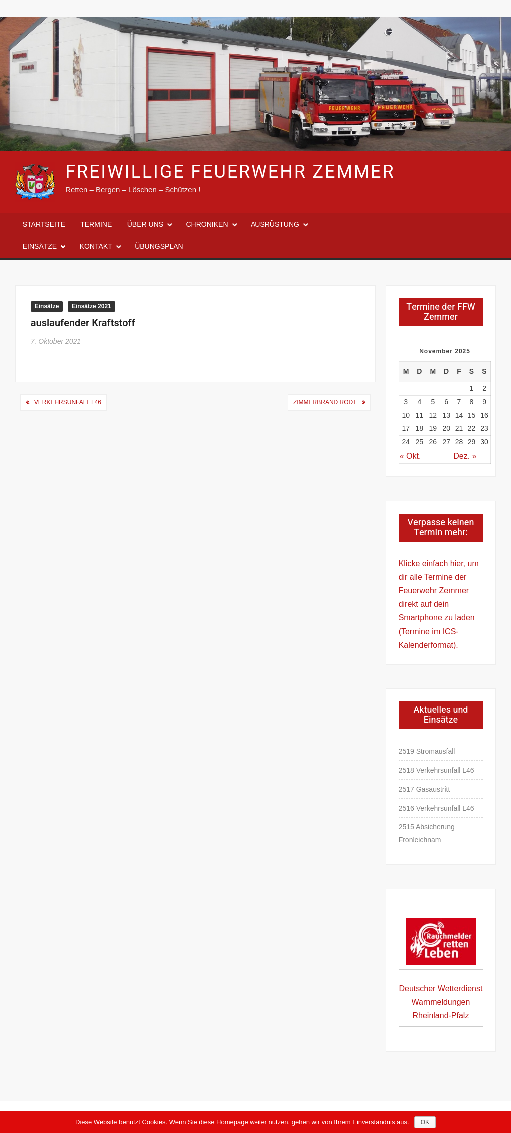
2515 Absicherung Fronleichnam (427, 833)
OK (425, 1122)
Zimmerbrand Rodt (325, 402)
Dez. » (464, 456)
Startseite (44, 224)
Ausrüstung (275, 224)
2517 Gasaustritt (424, 789)
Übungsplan (159, 246)
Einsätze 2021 (91, 306)
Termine (96, 224)
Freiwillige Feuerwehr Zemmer (230, 172)
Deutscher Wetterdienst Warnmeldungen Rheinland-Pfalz (441, 1002)
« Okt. (410, 456)
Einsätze (40, 246)
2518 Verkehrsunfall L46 (436, 770)
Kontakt (96, 246)
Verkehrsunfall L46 (67, 402)
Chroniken (207, 224)
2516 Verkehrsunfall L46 (436, 808)
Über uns (145, 224)
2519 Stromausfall (427, 751)
